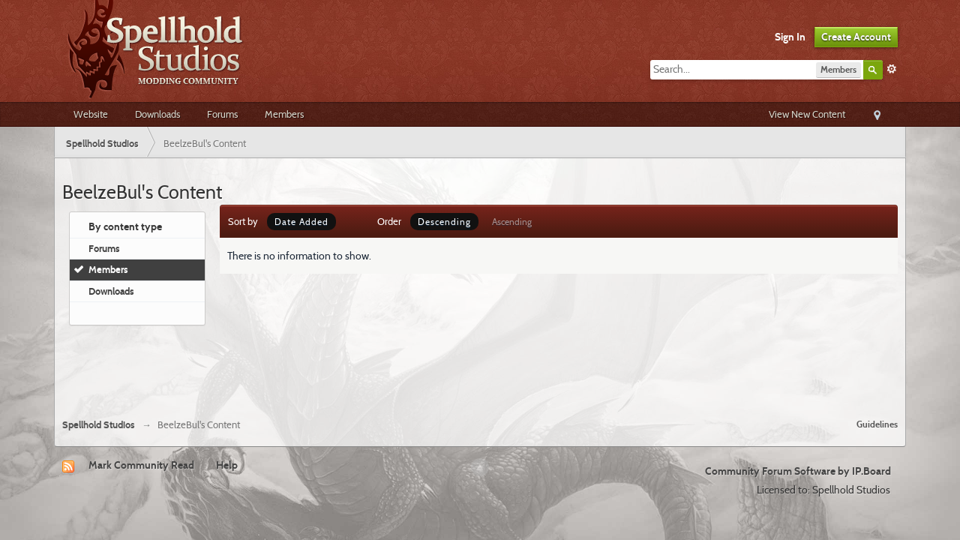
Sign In (790, 37)
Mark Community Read (141, 465)
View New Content (807, 114)
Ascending (512, 221)
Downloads (157, 114)
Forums (222, 114)
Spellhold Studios (98, 424)
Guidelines (877, 424)
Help (227, 465)
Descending (444, 221)
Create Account (856, 37)
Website (91, 114)
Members (284, 114)
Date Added (301, 221)
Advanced (892, 69)
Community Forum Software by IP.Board (798, 471)
